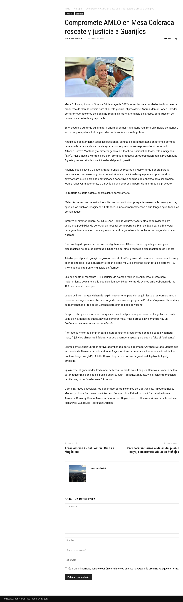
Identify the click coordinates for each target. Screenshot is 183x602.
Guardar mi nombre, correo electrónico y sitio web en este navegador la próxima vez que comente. (123, 568)
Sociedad (79, 14)
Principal (78, 8)
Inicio (67, 8)
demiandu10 (75, 38)
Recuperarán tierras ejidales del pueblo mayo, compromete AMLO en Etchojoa (153, 450)
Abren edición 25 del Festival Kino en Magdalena (89, 450)
